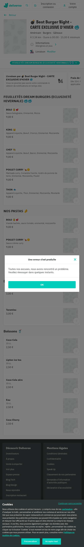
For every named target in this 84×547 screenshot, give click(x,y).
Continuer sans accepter (70, 504)
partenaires (67, 510)
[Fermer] (75, 259)
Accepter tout (51, 542)
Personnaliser (30, 542)
